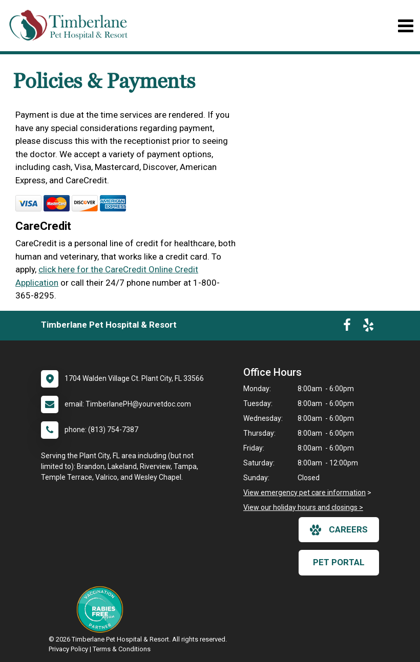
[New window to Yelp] (368, 327)
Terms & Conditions (122, 649)
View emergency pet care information (304, 492)
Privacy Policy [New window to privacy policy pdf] (68, 649)
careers (339, 530)
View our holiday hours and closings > (303, 507)
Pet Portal (339, 562)
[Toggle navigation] (405, 26)
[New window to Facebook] (347, 327)
